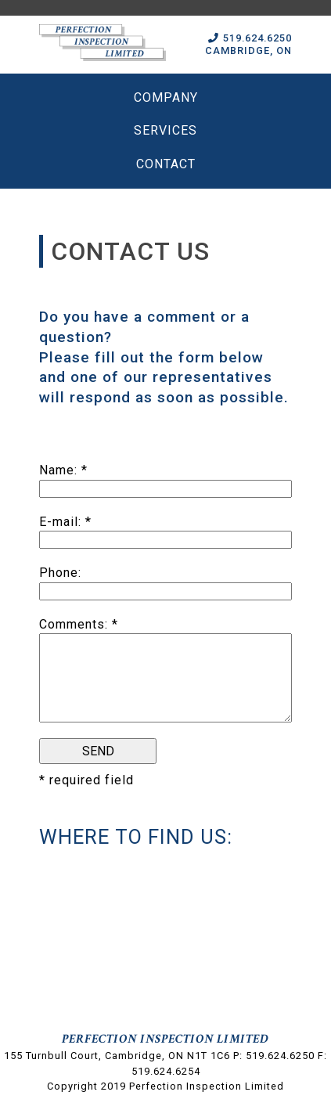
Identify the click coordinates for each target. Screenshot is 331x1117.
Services (165, 130)
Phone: (60, 572)
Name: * (63, 470)
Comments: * (78, 624)
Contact (166, 164)
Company (166, 97)
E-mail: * (65, 521)
